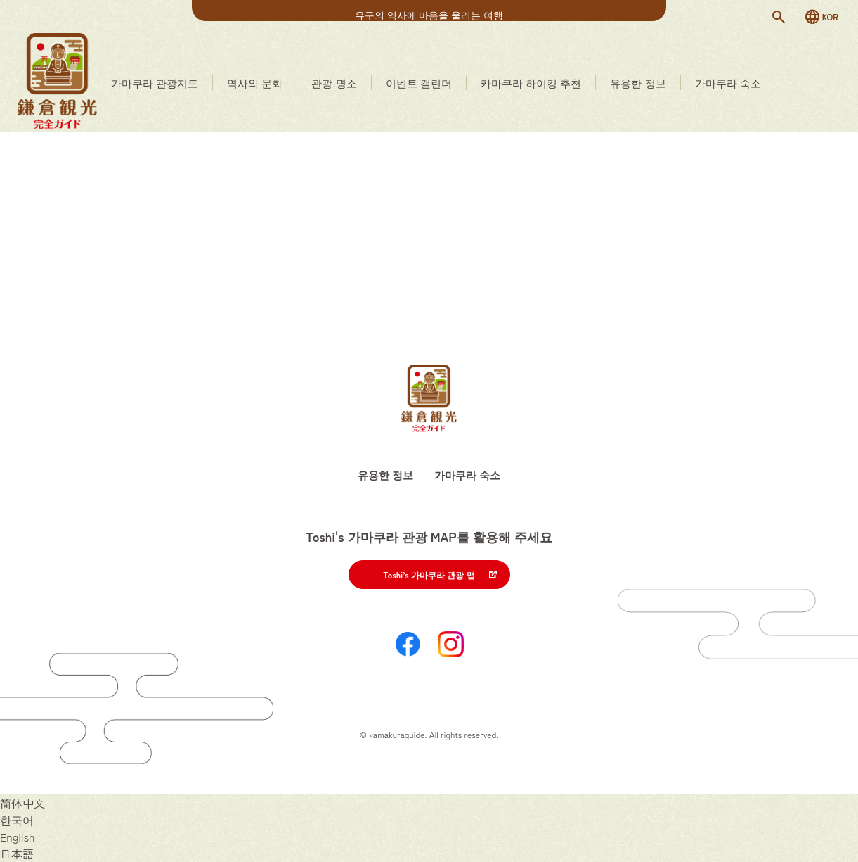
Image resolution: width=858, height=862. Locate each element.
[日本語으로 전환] (17, 853)
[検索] (778, 17)
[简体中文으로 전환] (22, 802)
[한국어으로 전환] (17, 819)
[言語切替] (821, 17)
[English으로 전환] (17, 836)
